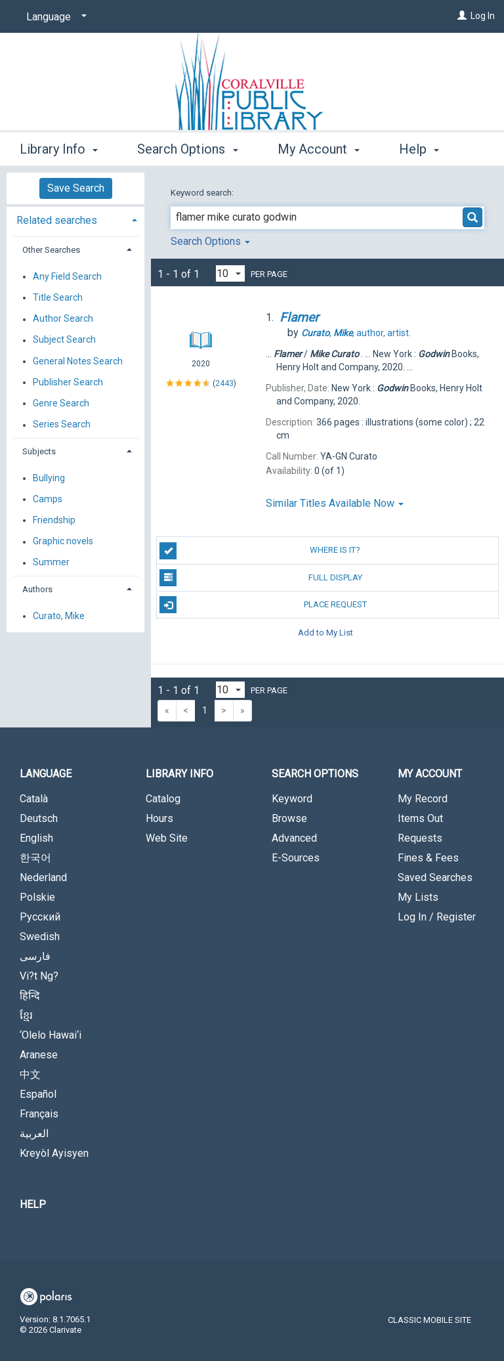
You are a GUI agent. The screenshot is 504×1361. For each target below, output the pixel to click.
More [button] (425, 149)
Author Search (63, 319)
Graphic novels (63, 541)
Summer (51, 562)
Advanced (294, 838)
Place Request (262, 604)
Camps (47, 499)
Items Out (420, 818)
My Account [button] (319, 147)
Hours (159, 818)
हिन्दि (30, 995)
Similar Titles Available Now (335, 503)
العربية (34, 1133)
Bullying (49, 478)
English (36, 838)
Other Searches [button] (51, 250)
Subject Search (64, 340)
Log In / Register (437, 917)
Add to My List (325, 632)
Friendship (54, 520)
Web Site (167, 838)
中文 (30, 1074)
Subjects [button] (39, 451)
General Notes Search (78, 361)
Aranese (39, 1054)
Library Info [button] (59, 147)
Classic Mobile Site (429, 1320)
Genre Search (61, 403)
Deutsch (39, 818)
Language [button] (46, 773)
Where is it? (259, 550)
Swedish (40, 936)
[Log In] (462, 16)
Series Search (62, 425)
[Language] (54, 17)
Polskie (37, 897)
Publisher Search (68, 382)
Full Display (260, 577)
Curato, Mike (59, 616)
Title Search (58, 297)
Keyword (292, 798)
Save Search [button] (75, 188)
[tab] (75, 219)
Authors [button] (37, 589)
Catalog (163, 798)
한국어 (35, 858)
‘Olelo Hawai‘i (50, 1035)
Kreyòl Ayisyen (54, 1153)
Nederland (43, 877)
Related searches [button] (56, 220)
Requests (420, 838)
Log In (483, 16)
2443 (224, 382)
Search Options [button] (187, 147)
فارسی (35, 956)
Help (33, 1204)
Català (34, 798)
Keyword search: (203, 193)
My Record (423, 798)
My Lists (418, 897)
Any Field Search (67, 276)
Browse (289, 818)
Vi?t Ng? (39, 976)
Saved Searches (435, 877)
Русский (40, 917)
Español (38, 1094)
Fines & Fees (428, 858)
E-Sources (296, 858)
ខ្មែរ (26, 1015)
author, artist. (356, 333)
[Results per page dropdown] (230, 273)
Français (39, 1114)
